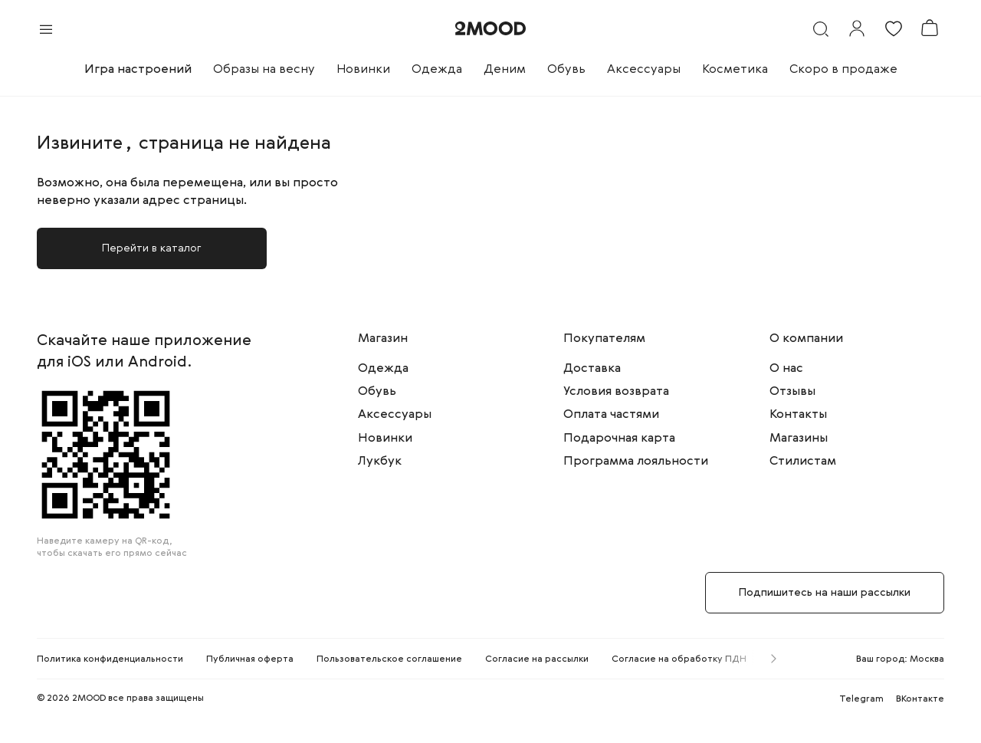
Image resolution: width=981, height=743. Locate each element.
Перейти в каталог (152, 248)
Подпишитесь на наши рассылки (824, 592)
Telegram (861, 699)
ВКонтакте (920, 699)
